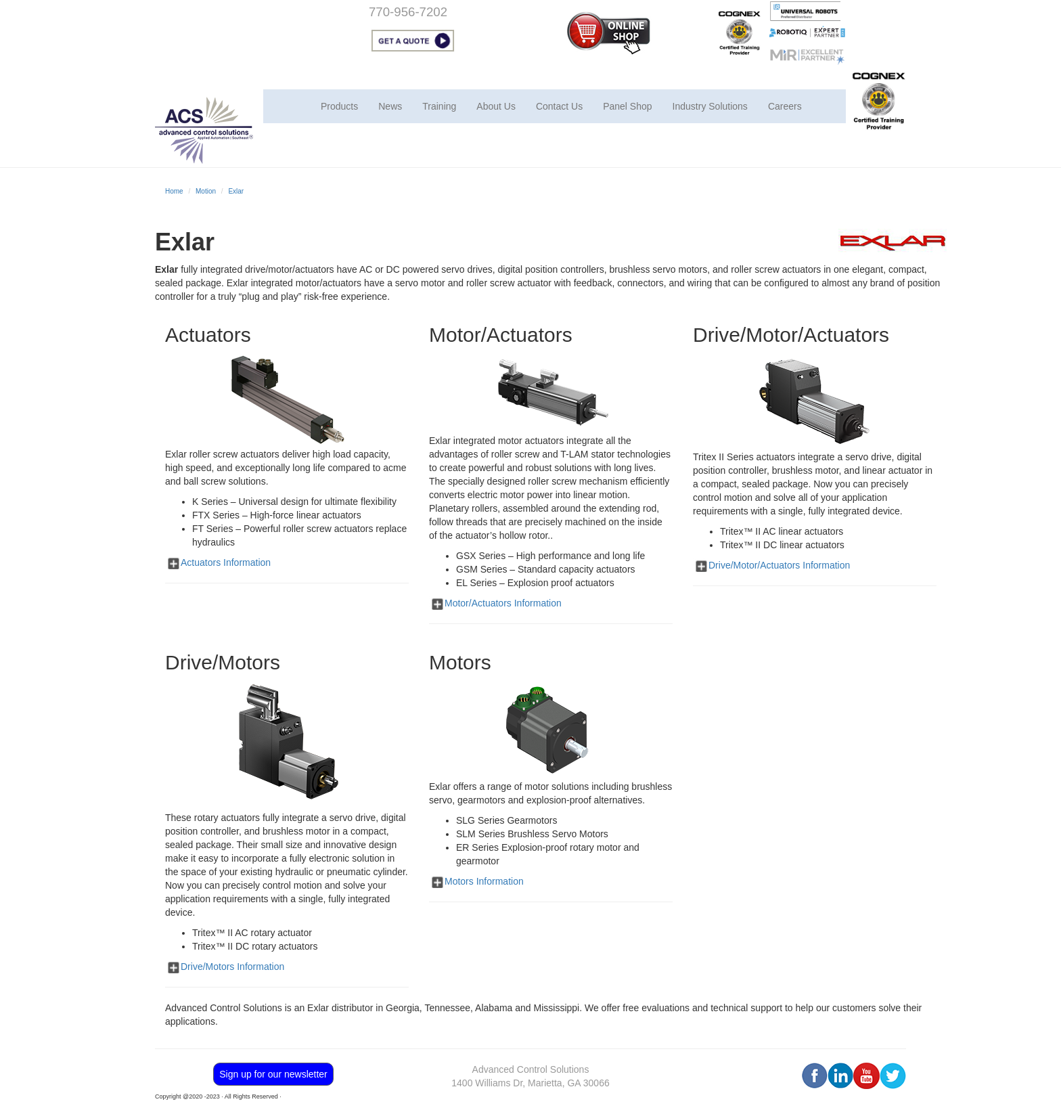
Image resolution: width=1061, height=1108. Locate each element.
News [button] (390, 106)
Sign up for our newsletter (273, 1074)
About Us (496, 106)
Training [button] (439, 106)
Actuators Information (226, 562)
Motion (206, 191)
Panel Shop (627, 106)
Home (174, 191)
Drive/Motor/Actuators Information (779, 565)
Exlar (236, 191)
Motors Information (484, 881)
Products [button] (339, 106)
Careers (785, 106)
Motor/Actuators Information (503, 603)
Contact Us (559, 106)
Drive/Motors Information (232, 966)
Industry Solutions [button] (710, 106)
